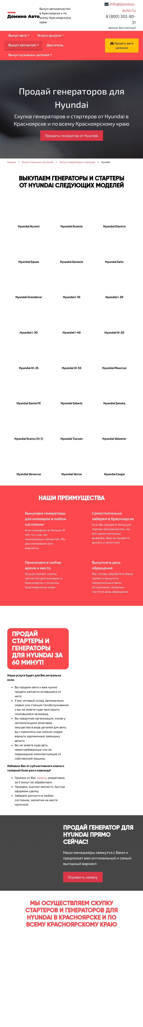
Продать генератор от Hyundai (71, 135)
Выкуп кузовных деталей (28, 55)
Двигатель (55, 45)
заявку (41, 777)
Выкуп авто (17, 35)
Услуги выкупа (49, 35)
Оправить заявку (83, 877)
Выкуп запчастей (22, 45)
